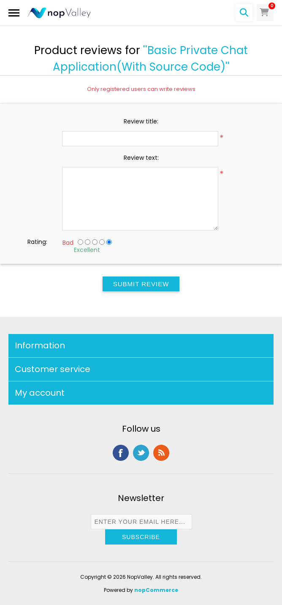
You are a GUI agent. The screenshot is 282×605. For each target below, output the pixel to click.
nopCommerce (156, 590)
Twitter (141, 453)
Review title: (141, 121)
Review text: (141, 157)
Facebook (121, 453)
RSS (161, 453)
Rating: (37, 242)
